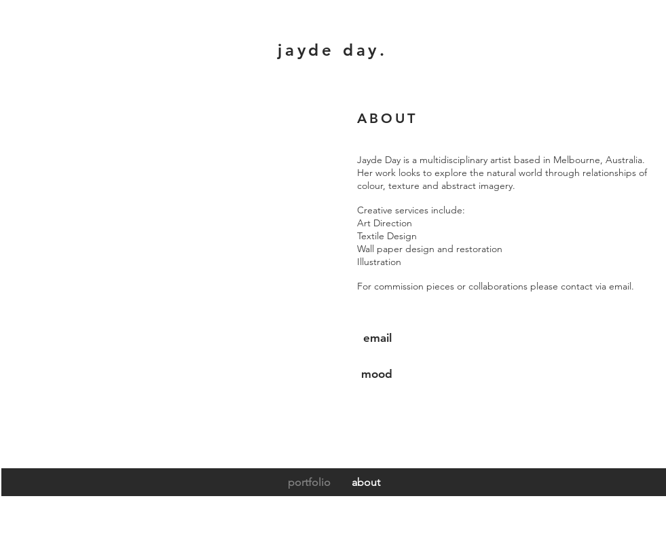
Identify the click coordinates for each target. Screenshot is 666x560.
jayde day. (333, 50)
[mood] (377, 374)
